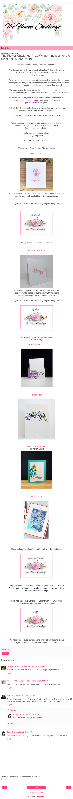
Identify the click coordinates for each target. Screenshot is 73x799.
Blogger (41, 797)
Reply (9, 673)
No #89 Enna (36, 496)
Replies (13, 710)
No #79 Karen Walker (36, 446)
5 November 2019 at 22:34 (22, 732)
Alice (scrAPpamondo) (16, 681)
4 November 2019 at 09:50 (37, 681)
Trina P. (10, 695)
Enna (15, 714)
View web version (36, 792)
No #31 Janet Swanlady (36, 250)
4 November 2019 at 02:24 (38, 666)
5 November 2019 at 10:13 (24, 695)
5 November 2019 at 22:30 (28, 714)
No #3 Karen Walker (36, 345)
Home (36, 787)
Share (5, 653)
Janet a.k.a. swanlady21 (17, 666)
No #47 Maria (36, 395)
